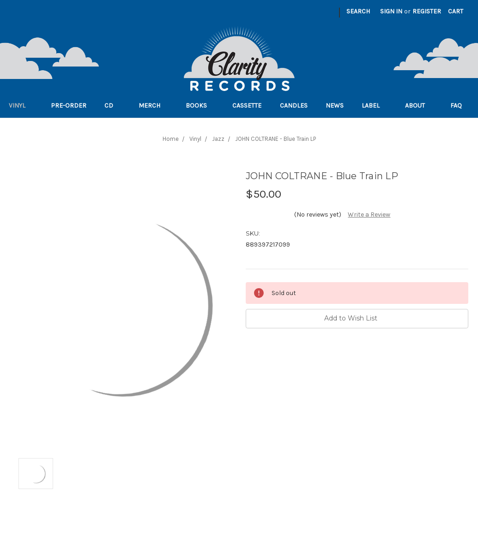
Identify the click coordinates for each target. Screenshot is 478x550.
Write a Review (369, 214)
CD (112, 105)
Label (374, 105)
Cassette (246, 105)
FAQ (459, 105)
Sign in (391, 11)
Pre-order (68, 105)
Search (358, 11)
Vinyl (21, 105)
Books (200, 105)
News (335, 105)
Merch (153, 105)
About (418, 105)
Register (426, 11)
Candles (294, 105)
